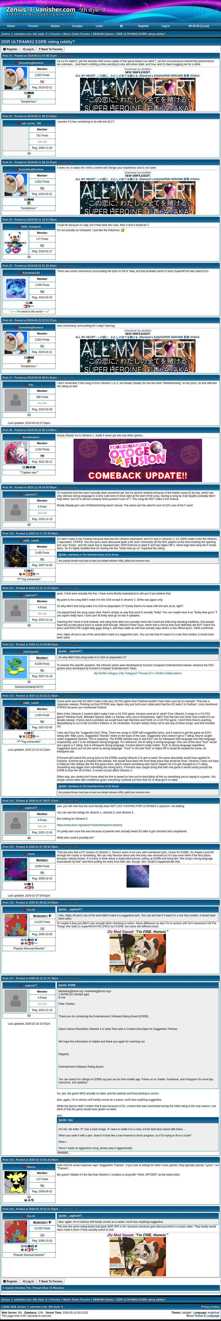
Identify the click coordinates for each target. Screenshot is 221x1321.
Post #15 (8, 846)
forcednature (31, 437)
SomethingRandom (31, 63)
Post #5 (7, 265)
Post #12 (8, 644)
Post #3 (7, 162)
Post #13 (8, 695)
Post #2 (7, 116)
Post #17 (8, 978)
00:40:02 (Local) (199, 26)
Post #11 (8, 588)
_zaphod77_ (31, 494)
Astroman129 (31, 272)
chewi (31, 854)
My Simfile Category (106, 673)
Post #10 (8, 533)
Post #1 (7, 55)
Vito (31, 384)
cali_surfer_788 (31, 123)
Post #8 (7, 430)
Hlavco (31, 1167)
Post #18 (8, 1159)
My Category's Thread (133, 673)
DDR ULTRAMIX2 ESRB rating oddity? (141, 34)
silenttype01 (31, 651)
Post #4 (7, 219)
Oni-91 (31, 909)
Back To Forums (50, 49)
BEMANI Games (103, 34)
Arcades (77, 26)
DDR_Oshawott (31, 226)
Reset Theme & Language (202, 1315)
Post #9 (7, 487)
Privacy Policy (210, 1306)
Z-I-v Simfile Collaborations (165, 673)
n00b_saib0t (31, 540)
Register (143, 26)
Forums (33, 26)
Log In (166, 26)
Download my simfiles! (137, 69)
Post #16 (8, 902)
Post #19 (8, 1209)
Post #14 (8, 800)
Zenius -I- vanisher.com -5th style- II (24, 34)
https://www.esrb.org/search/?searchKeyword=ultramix (89, 825)
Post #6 (7, 320)
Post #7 (7, 377)
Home (11, 26)
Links (99, 26)
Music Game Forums (76, 34)
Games (55, 26)
